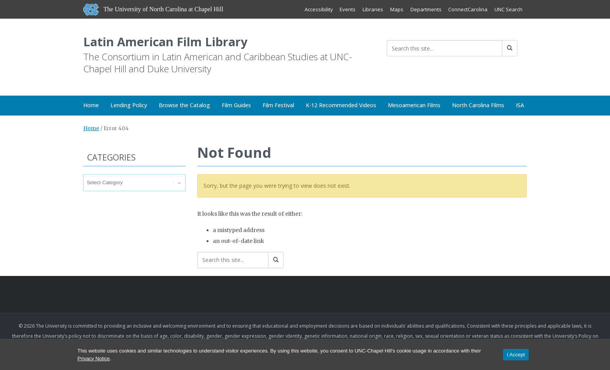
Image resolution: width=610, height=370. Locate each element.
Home (91, 106)
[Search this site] (444, 48)
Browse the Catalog (184, 106)
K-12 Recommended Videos (341, 106)
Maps (396, 9)
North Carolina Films (478, 106)
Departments (425, 9)
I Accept (516, 355)
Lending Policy (128, 106)
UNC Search (508, 9)
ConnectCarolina (467, 9)
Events (347, 9)
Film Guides (236, 106)
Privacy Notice (93, 358)
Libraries (372, 9)
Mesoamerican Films (414, 106)
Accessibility (318, 9)
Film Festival (278, 106)
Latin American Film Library (167, 42)
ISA (520, 106)
